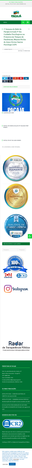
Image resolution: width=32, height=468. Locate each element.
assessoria (14, 440)
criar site (12, 438)
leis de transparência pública (9, 445)
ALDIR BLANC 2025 (8, 119)
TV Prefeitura (26, 57)
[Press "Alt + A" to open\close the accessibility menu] (30, 236)
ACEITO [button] (12, 464)
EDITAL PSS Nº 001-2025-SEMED (12, 147)
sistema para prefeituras (23, 438)
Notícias (20, 57)
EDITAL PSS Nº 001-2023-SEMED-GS (15, 4)
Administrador (8, 56)
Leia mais (16, 459)
